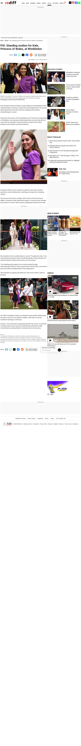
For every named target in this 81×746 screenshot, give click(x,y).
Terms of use (68, 424)
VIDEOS (50, 273)
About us (61, 424)
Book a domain (32, 418)
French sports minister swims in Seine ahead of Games (73, 87)
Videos (52, 418)
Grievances (75, 424)
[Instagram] (73, 2)
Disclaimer (36, 424)
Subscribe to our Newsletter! (48, 347)
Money (46, 418)
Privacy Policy (43, 424)
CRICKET (44, 3)
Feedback (55, 424)
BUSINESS (32, 3)
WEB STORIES (53, 213)
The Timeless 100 (61, 418)
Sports (6, 40)
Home (2, 40)
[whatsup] (79, 2)
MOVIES (38, 3)
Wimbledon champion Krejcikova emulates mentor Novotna (73, 74)
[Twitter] (70, 2)
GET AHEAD (55, 3)
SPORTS (49, 3)
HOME (23, 3)
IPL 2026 (50, 394)
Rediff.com (20, 424)
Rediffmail (40, 418)
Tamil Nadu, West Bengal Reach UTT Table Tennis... (69, 172)
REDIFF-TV (62, 3)
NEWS (27, 3)
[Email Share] (15, 55)
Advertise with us (27, 424)
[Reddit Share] (31, 55)
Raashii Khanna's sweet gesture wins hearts (61, 320)
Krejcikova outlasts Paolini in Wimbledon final (72, 99)
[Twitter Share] (23, 55)
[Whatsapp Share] (19, 55)
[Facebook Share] (27, 55)
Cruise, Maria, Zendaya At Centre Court (72, 112)
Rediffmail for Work (21, 418)
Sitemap (50, 424)
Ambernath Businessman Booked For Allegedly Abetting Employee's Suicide (64, 161)
